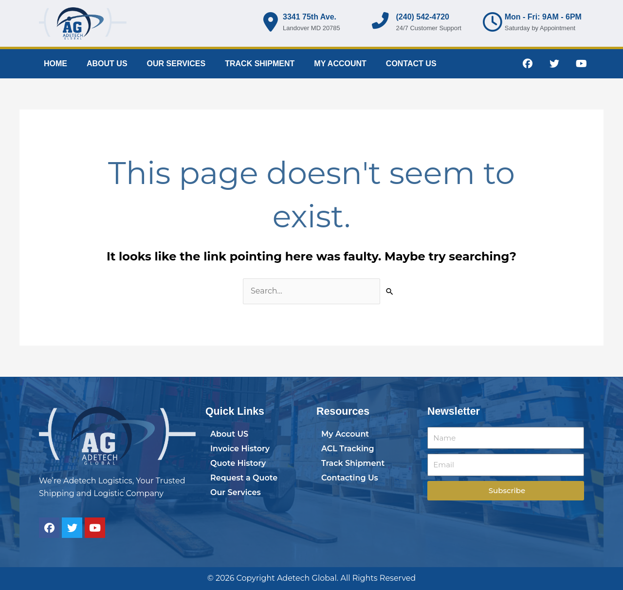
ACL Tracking (347, 448)
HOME (55, 63)
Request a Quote (243, 477)
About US (229, 434)
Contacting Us (349, 477)
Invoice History (240, 448)
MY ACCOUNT (340, 63)
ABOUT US (107, 63)
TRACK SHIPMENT (259, 63)
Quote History (238, 463)
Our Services (235, 492)
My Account (345, 434)
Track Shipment (353, 463)
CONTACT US (411, 63)
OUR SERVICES (176, 63)
